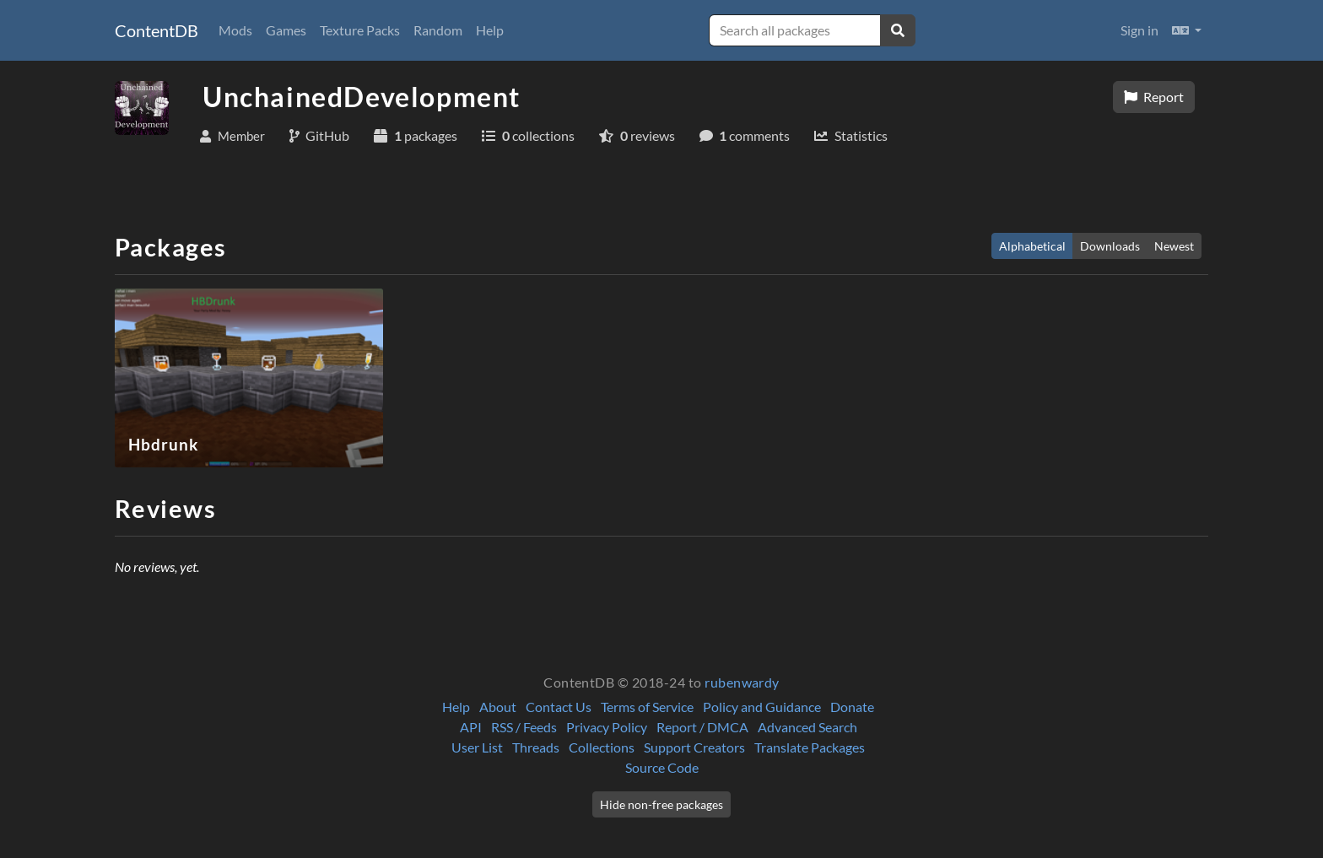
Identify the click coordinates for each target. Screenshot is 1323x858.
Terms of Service (647, 707)
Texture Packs (360, 30)
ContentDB (156, 30)
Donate (852, 707)
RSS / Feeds (524, 727)
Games (286, 30)
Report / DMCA (702, 727)
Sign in (1139, 30)
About (497, 707)
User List (477, 747)
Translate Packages (809, 747)
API (471, 727)
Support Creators (694, 747)
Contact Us (558, 707)
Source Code (662, 767)
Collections (601, 747)
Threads (535, 747)
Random (437, 30)
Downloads (1110, 246)
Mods (235, 30)
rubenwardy (742, 682)
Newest (1174, 246)
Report (1154, 97)
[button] (1186, 30)
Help (490, 30)
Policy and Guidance (762, 707)
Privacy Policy (606, 727)
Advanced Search (807, 727)
